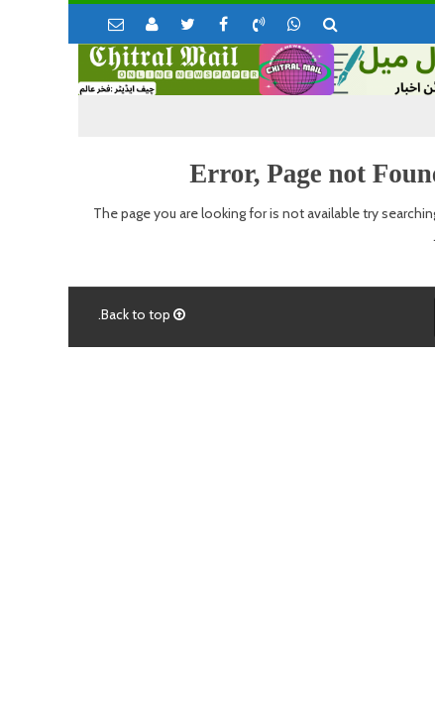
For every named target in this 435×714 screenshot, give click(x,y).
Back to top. (73, 314)
